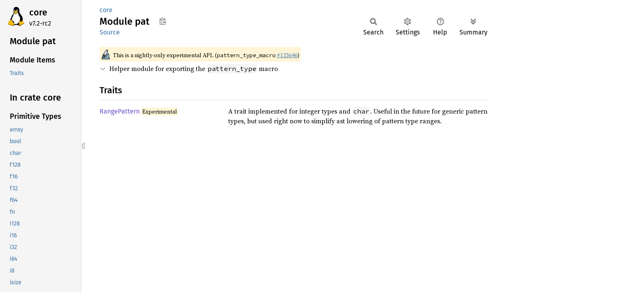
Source (110, 32)
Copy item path (162, 21)
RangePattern (120, 111)
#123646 (287, 55)
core (38, 12)
